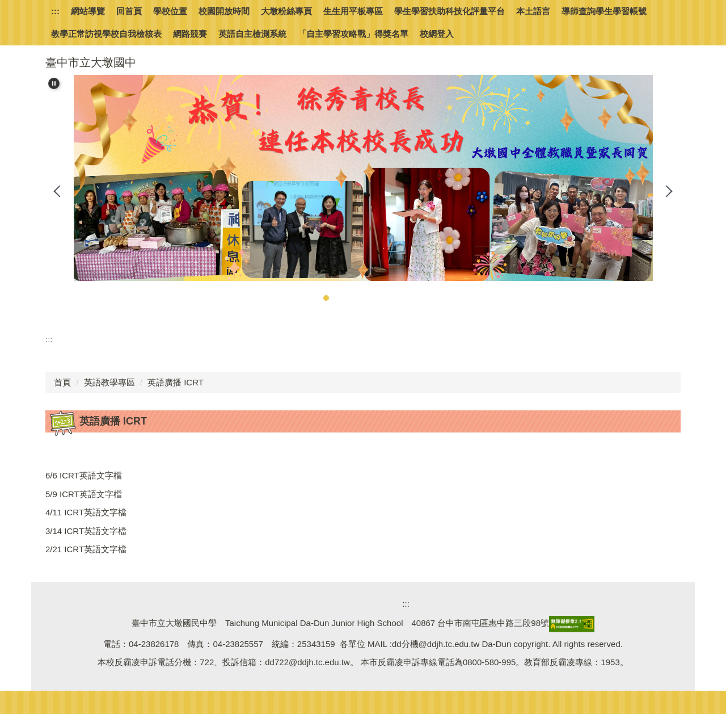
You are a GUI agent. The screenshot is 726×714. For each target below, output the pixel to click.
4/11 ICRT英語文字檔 (85, 512)
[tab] (314, 298)
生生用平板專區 (353, 11)
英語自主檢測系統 (252, 34)
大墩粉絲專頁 (286, 11)
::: (55, 11)
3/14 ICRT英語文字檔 (85, 531)
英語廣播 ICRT (175, 382)
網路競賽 (190, 34)
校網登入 (437, 34)
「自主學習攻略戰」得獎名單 (353, 34)
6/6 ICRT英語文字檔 (83, 475)
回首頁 (129, 11)
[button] (54, 83)
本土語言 (533, 11)
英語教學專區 (109, 382)
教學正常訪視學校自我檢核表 (106, 34)
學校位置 (170, 11)
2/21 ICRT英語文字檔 (85, 549)
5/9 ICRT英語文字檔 (83, 494)
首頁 (62, 382)
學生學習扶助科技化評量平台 (449, 11)
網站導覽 (88, 11)
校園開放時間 (224, 11)
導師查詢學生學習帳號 (604, 11)
